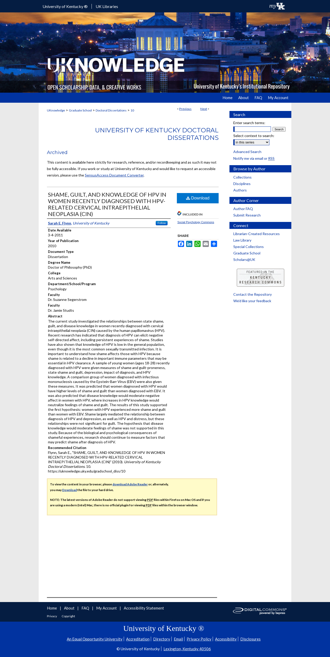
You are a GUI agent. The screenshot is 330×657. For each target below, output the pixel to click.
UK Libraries (107, 6)
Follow (162, 223)
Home (52, 608)
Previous (185, 109)
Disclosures (250, 639)
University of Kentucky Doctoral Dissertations (157, 133)
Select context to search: (253, 135)
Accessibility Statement (144, 608)
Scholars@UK (244, 259)
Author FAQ (243, 208)
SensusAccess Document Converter (114, 175)
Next (203, 109)
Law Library (242, 240)
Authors (240, 190)
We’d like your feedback (252, 301)
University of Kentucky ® (65, 6)
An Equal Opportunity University (94, 639)
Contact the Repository (252, 294)
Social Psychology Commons (195, 222)
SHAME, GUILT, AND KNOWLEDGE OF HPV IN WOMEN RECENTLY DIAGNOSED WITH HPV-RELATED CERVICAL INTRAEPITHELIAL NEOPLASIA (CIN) (107, 204)
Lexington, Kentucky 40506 (187, 648)
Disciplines (242, 183)
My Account (107, 608)
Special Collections (248, 246)
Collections (242, 177)
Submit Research (247, 215)
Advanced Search (247, 151)
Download (198, 198)
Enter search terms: (249, 123)
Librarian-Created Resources (256, 233)
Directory (161, 639)
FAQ (85, 608)
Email (178, 639)
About (69, 608)
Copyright (68, 616)
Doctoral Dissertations (111, 110)
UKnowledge (56, 110)
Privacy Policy (199, 639)
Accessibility (226, 639)
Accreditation (138, 639)
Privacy (52, 616)
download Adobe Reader (130, 484)
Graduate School (80, 110)
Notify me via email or (254, 158)
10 (132, 110)
